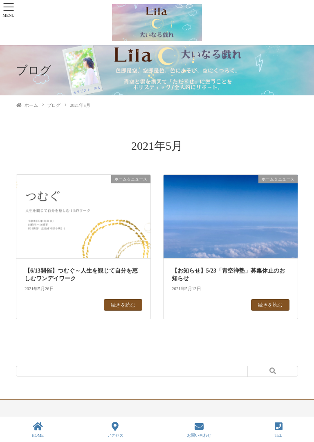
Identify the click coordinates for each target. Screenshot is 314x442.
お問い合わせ (199, 429)
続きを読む (123, 305)
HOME (37, 429)
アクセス (115, 429)
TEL (279, 429)
